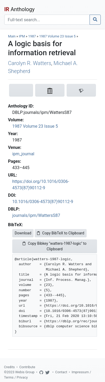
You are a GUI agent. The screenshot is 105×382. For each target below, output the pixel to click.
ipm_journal (23, 153)
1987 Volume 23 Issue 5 (57, 36)
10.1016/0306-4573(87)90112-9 (42, 201)
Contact (61, 372)
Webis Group (25, 372)
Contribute (27, 367)
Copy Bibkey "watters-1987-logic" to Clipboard (54, 246)
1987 (32, 36)
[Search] (47, 20)
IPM (22, 36)
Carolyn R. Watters (29, 63)
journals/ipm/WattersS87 (36, 215)
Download (23, 233)
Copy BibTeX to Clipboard (60, 233)
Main (11, 36)
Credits (9, 367)
